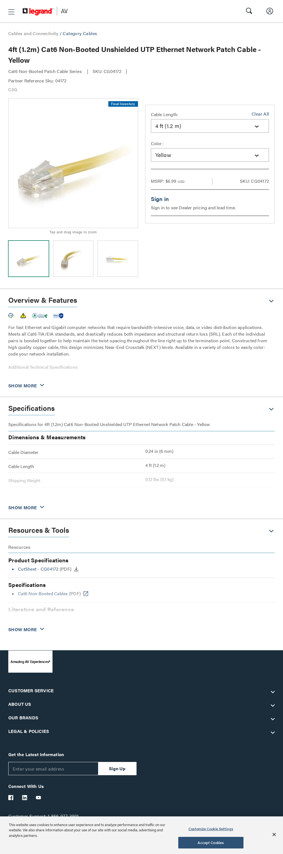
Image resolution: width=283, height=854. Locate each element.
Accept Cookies (211, 842)
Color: (157, 143)
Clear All (260, 114)
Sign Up (117, 768)
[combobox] (210, 126)
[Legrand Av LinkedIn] (25, 797)
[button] (11, 11)
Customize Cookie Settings (210, 828)
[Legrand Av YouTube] (38, 797)
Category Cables (80, 33)
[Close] (274, 834)
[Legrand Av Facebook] (11, 797)
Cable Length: (165, 114)
